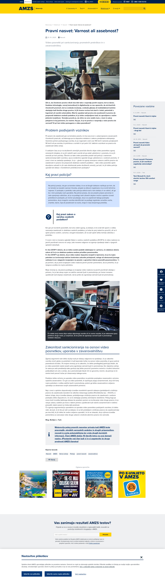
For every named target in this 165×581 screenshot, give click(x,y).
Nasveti (66, 25)
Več (134, 119)
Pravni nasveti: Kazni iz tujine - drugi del (144, 129)
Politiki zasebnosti (94, 543)
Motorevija (49, 25)
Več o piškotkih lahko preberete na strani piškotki (97, 567)
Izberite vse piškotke (32, 574)
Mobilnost (58, 25)
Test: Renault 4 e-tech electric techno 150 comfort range (144, 178)
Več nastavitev (80, 574)
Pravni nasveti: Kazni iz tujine (144, 116)
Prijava (105, 535)
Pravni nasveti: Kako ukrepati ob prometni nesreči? (141, 144)
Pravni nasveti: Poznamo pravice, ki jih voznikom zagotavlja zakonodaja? (143, 161)
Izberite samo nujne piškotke (58, 574)
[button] (144, 8)
